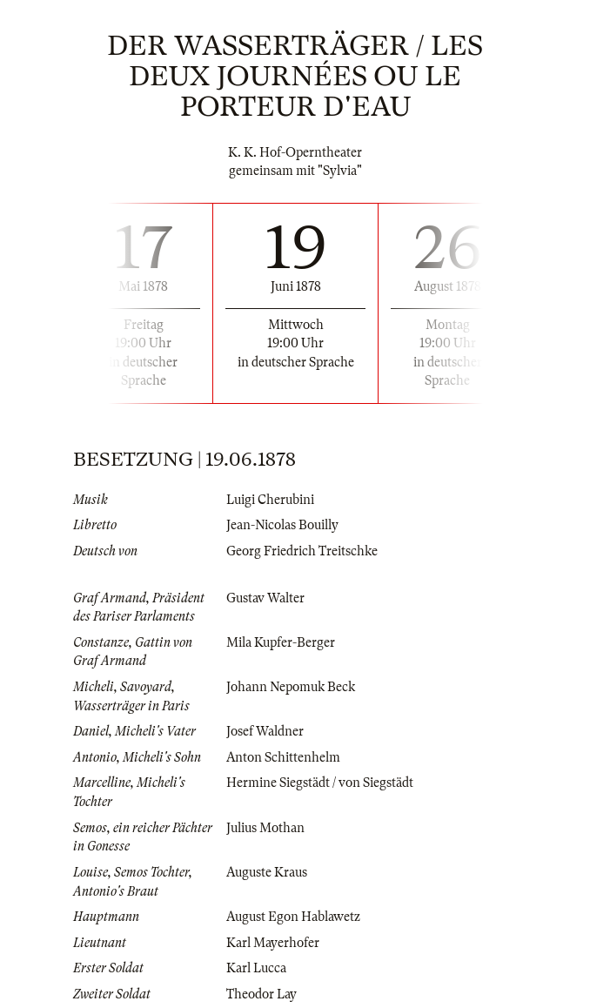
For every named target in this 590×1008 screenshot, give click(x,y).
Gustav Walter (265, 598)
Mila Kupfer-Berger (280, 642)
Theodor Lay (261, 994)
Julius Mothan (265, 828)
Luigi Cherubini (270, 500)
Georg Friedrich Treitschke (302, 551)
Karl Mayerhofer (272, 943)
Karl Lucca (256, 968)
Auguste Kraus (266, 872)
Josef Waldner (265, 731)
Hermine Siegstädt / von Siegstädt (319, 783)
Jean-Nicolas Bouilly (282, 525)
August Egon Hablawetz (293, 917)
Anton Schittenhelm (283, 757)
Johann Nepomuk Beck (290, 687)
